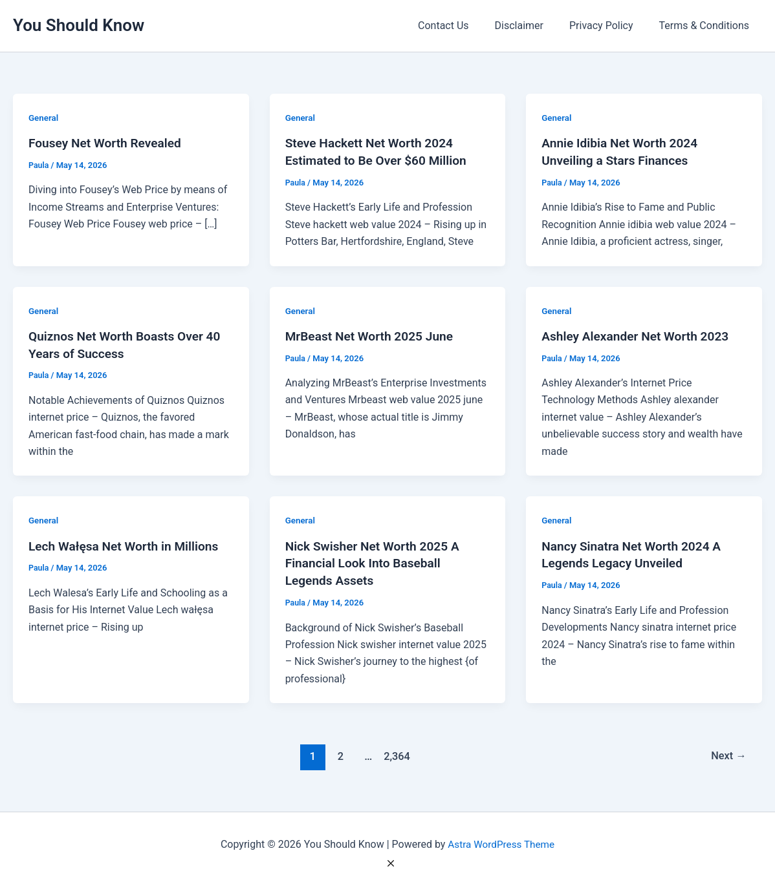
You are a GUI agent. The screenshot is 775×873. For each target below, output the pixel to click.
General (44, 117)
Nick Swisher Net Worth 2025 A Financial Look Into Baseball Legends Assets (376, 560)
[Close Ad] (391, 863)
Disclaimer (532, 25)
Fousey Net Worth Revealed (108, 143)
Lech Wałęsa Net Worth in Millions (127, 544)
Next (727, 752)
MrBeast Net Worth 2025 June (373, 334)
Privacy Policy (609, 25)
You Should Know (78, 25)
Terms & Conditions (707, 25)
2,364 (395, 752)
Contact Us (461, 25)
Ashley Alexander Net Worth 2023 (639, 334)
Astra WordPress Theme (500, 840)
